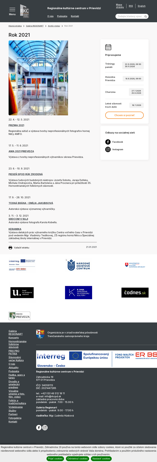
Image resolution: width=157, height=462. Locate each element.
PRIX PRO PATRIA (14, 352)
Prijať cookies (55, 458)
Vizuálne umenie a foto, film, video (17, 393)
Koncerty (14, 337)
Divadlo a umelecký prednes (14, 384)
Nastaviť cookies (101, 458)
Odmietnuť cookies (77, 458)
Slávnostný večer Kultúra (16, 359)
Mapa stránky (120, 5)
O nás (50, 16)
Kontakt (75, 16)
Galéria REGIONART (35, 26)
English (142, 6)
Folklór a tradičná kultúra (17, 402)
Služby (12, 410)
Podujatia (62, 16)
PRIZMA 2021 (16, 125)
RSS (131, 6)
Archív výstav (54, 26)
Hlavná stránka (15, 26)
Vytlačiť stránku (19, 247)
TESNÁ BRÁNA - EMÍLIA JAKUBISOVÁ (31, 203)
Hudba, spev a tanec (17, 376)
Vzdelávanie (16, 407)
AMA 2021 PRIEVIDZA (21, 151)
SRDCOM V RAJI (18, 218)
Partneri (13, 414)
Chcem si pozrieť (124, 115)
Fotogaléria (15, 417)
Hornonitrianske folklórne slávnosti (17, 344)
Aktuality (14, 367)
